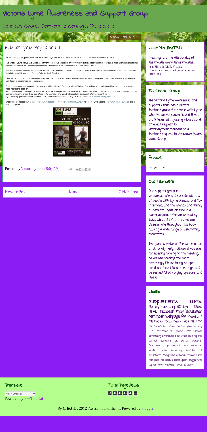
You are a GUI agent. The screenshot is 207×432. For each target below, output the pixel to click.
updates (181, 365)
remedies (154, 360)
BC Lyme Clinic (189, 307)
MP (183, 316)
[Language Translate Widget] (20, 393)
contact (153, 341)
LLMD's (196, 302)
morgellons (169, 355)
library (154, 307)
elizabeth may (172, 312)
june (186, 346)
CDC (151, 326)
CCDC (199, 322)
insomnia (176, 346)
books (158, 321)
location (153, 350)
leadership (196, 346)
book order (181, 336)
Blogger (147, 408)
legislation (194, 312)
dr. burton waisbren (188, 341)
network (181, 355)
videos (190, 365)
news (177, 321)
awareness (168, 336)
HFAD (153, 312)
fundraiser (154, 346)
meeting (168, 307)
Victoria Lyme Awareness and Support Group (75, 13)
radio (199, 355)
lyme (164, 350)
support (153, 365)
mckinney (176, 350)
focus (168, 321)
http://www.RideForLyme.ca (117, 102)
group (166, 346)
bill (151, 321)
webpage (172, 316)
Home (72, 192)
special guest (180, 360)
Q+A (151, 331)
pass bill (188, 321)
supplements (163, 301)
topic (160, 365)
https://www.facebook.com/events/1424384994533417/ (60, 102)
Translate (34, 399)
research (166, 360)
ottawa (191, 355)
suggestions (195, 360)
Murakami (194, 316)
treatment (170, 365)
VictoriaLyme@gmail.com (104, 97)
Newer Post (16, 192)
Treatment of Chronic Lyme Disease (178, 331)
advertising (155, 336)
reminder (156, 316)
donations (165, 341)
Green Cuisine (177, 326)
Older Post (129, 192)
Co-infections (161, 326)
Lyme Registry (194, 326)
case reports (195, 336)
